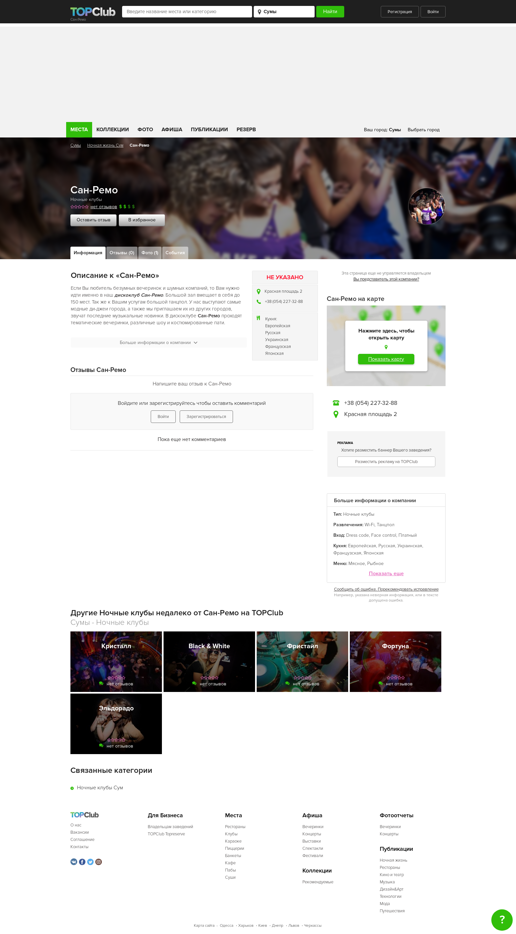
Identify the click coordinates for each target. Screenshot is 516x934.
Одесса (226, 925)
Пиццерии (234, 848)
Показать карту (386, 359)
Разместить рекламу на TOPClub (386, 461)
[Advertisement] (258, 73)
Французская (278, 346)
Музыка (387, 882)
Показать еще (386, 574)
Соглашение (82, 839)
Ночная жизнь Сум (105, 145)
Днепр (277, 925)
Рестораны (235, 826)
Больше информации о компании (158, 342)
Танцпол (386, 525)
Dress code (357, 535)
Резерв (246, 129)
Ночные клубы (86, 199)
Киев (262, 925)
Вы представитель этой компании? (386, 279)
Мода (385, 903)
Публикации (209, 129)
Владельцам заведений (170, 826)
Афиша (172, 129)
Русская (272, 332)
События (175, 253)
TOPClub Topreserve (166, 834)
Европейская (277, 326)
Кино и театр (392, 874)
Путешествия (392, 911)
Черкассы (313, 925)
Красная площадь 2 (283, 291)
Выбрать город (424, 130)
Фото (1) (150, 253)
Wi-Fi (369, 525)
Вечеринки (312, 826)
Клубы (231, 834)
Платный (408, 535)
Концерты (311, 834)
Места (79, 129)
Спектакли (312, 848)
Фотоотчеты (397, 815)
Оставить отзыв (94, 220)
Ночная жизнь (393, 860)
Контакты (79, 846)
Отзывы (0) (122, 253)
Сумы (75, 145)
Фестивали (312, 855)
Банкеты (233, 855)
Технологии (390, 896)
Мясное (356, 563)
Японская (274, 353)
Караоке (233, 841)
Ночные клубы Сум (100, 787)
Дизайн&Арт (391, 889)
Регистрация (400, 11)
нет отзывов (103, 206)
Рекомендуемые (317, 882)
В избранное (142, 220)
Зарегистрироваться (206, 416)
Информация (88, 253)
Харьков (245, 925)
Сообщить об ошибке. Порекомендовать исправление (386, 589)
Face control (383, 535)
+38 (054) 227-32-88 (284, 301)
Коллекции (112, 129)
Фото (145, 129)
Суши (230, 877)
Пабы (230, 870)
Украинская (276, 339)
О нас (75, 825)
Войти (433, 11)
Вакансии (79, 832)
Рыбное (375, 563)
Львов (293, 925)
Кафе (230, 863)
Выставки (311, 841)
